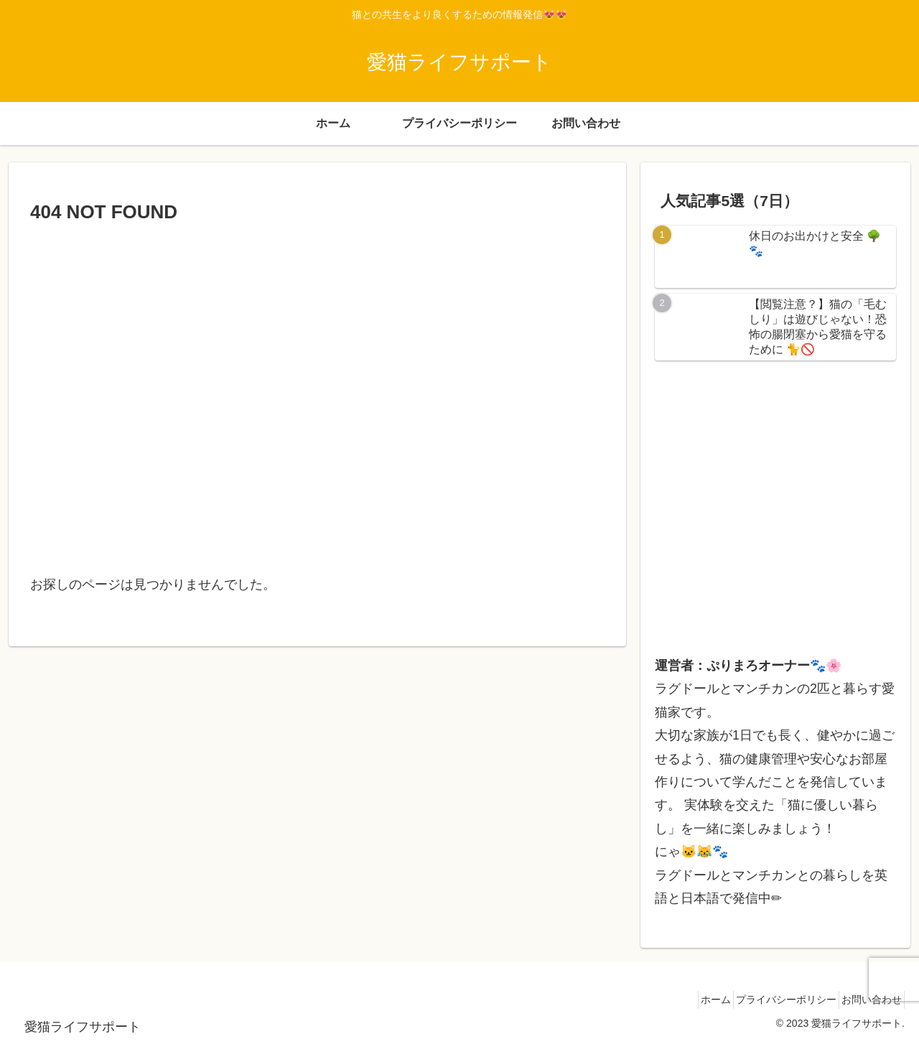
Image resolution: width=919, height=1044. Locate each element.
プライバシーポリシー (771, 999)
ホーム (691, 999)
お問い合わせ (866, 999)
